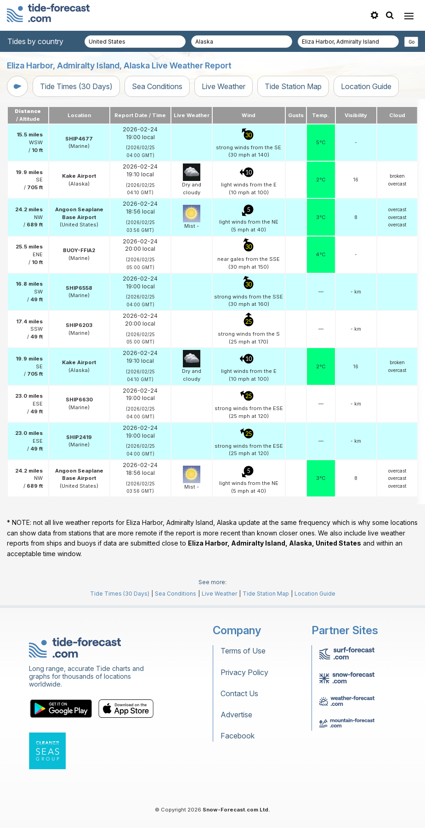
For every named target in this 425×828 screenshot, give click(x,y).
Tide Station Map (293, 86)
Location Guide (366, 86)
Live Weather (223, 86)
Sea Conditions (157, 86)
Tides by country (35, 41)
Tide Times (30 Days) (76, 86)
